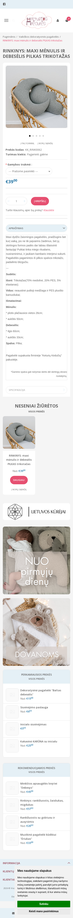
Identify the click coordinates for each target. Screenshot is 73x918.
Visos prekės (36, 411)
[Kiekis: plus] (24, 201)
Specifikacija (17, 390)
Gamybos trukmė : (19, 164)
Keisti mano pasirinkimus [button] (44, 911)
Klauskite (48, 210)
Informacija (11, 863)
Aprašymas (16, 228)
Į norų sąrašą (45, 143)
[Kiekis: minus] (8, 201)
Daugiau (19, 480)
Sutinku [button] (43, 903)
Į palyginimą (27, 143)
